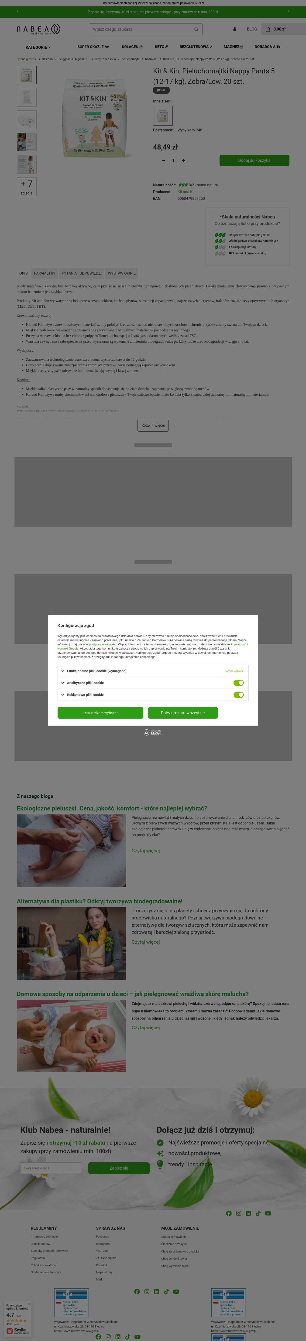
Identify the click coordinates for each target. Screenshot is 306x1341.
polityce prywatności (102, 644)
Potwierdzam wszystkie (183, 712)
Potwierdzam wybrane (100, 713)
